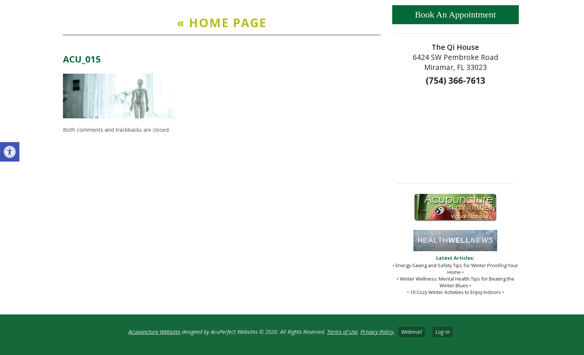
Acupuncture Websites (154, 331)
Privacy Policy (377, 331)
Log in (442, 331)
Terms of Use (342, 331)
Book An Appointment (455, 14)
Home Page (222, 23)
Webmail (411, 331)
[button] (9, 151)
